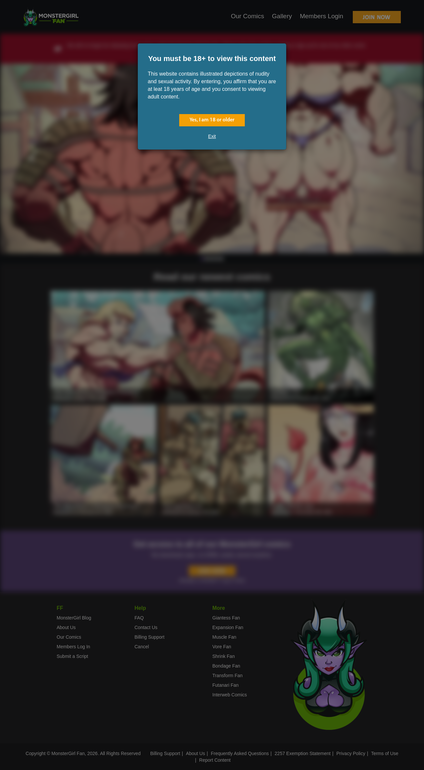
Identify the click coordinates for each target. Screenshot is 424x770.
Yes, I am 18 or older (212, 120)
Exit (212, 136)
